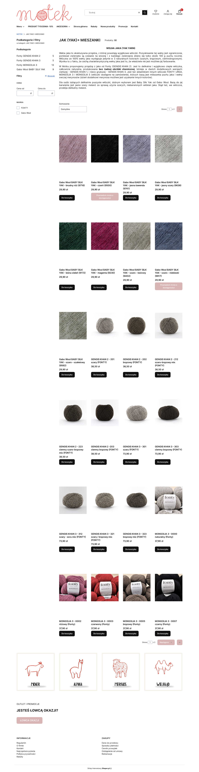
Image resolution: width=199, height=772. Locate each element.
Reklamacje (107, 754)
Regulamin (21, 743)
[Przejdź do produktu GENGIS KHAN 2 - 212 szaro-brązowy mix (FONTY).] (168, 326)
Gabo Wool (26, 113)
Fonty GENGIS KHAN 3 (35, 60)
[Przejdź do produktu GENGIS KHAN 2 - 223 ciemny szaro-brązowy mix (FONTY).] (73, 413)
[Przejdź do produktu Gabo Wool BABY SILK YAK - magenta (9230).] (105, 236)
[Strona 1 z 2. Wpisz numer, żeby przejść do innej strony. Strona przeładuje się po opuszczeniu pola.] (169, 109)
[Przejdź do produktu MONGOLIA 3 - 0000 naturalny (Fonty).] (168, 500)
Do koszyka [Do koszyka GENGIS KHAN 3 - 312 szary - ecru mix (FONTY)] (66, 549)
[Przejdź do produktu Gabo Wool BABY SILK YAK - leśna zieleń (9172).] (73, 236)
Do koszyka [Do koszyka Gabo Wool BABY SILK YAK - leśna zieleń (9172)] (66, 287)
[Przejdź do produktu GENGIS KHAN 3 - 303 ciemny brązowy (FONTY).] (168, 413)
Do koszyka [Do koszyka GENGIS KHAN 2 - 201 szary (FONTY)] (98, 374)
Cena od (20, 88)
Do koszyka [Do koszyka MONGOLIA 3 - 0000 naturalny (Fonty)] (162, 549)
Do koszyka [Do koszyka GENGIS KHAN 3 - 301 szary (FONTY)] (130, 462)
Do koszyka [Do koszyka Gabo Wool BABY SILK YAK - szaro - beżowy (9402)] (130, 287)
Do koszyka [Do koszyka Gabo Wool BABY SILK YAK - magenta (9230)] (98, 287)
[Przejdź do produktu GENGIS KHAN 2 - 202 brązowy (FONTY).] (136, 326)
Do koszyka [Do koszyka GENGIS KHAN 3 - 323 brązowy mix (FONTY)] (130, 549)
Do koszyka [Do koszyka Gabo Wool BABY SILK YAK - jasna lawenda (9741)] (130, 198)
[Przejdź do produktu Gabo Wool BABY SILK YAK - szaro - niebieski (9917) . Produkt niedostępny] (168, 236)
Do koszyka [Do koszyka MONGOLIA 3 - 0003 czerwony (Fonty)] (98, 633)
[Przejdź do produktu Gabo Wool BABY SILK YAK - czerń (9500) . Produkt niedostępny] (105, 149)
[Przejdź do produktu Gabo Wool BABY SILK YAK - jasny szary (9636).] (168, 149)
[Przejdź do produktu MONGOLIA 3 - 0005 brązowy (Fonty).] (136, 587)
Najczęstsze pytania (26, 751)
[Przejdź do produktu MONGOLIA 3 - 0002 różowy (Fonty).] (73, 587)
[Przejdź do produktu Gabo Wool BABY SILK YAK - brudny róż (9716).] (73, 149)
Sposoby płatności (110, 745)
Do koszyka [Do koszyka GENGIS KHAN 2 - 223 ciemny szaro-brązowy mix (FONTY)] (66, 462)
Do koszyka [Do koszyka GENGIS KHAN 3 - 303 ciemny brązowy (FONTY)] (162, 462)
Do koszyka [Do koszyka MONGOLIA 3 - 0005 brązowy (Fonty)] (130, 633)
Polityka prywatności (26, 754)
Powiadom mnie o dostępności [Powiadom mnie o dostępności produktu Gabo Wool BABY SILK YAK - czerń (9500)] (104, 196)
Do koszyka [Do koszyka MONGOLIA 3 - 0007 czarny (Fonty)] (162, 633)
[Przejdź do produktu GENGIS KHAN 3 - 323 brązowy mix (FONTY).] (136, 500)
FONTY (24, 108)
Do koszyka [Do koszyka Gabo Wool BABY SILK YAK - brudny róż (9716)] (66, 198)
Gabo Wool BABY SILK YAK (35, 69)
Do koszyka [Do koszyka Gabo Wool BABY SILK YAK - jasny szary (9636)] (162, 198)
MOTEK (20, 34)
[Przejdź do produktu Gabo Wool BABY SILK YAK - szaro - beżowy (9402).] (136, 236)
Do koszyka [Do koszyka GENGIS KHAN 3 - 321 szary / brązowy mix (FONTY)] (98, 549)
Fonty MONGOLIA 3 (35, 65)
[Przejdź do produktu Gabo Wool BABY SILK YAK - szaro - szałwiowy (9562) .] (73, 326)
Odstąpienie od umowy (112, 751)
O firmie (20, 745)
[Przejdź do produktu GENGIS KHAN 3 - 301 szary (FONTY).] (136, 413)
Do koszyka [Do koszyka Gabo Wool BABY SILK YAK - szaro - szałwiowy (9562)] (66, 374)
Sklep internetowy (98, 768)
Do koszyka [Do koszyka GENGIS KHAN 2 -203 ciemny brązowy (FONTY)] (98, 462)
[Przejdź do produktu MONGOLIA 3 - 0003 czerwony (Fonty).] (105, 587)
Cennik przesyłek (109, 748)
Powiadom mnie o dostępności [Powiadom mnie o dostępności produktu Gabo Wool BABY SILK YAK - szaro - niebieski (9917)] (168, 286)
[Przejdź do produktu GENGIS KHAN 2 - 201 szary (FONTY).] (105, 326)
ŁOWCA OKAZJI (29, 720)
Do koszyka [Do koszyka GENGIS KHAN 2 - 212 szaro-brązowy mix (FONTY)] (162, 374)
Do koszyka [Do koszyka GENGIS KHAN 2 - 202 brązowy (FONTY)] (130, 374)
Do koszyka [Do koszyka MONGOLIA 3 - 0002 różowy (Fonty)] (66, 633)
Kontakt (20, 748)
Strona (164, 109)
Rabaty (20, 756)
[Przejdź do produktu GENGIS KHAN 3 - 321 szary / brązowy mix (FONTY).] (105, 500)
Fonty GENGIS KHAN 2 (35, 55)
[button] (144, 12)
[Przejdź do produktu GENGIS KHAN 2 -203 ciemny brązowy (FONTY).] (105, 413)
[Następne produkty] (166, 642)
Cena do (41, 88)
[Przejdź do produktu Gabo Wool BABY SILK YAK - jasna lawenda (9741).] (136, 149)
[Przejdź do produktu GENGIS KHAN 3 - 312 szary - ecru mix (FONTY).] (73, 500)
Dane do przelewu (110, 743)
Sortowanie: (64, 104)
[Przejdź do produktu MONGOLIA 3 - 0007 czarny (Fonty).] (168, 587)
